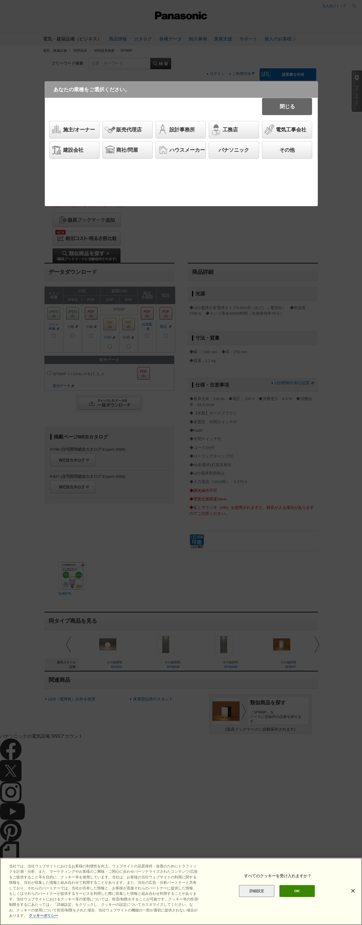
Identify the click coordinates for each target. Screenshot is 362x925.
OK (297, 891)
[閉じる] (353, 891)
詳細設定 (256, 891)
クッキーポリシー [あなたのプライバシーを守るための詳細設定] (43, 915)
